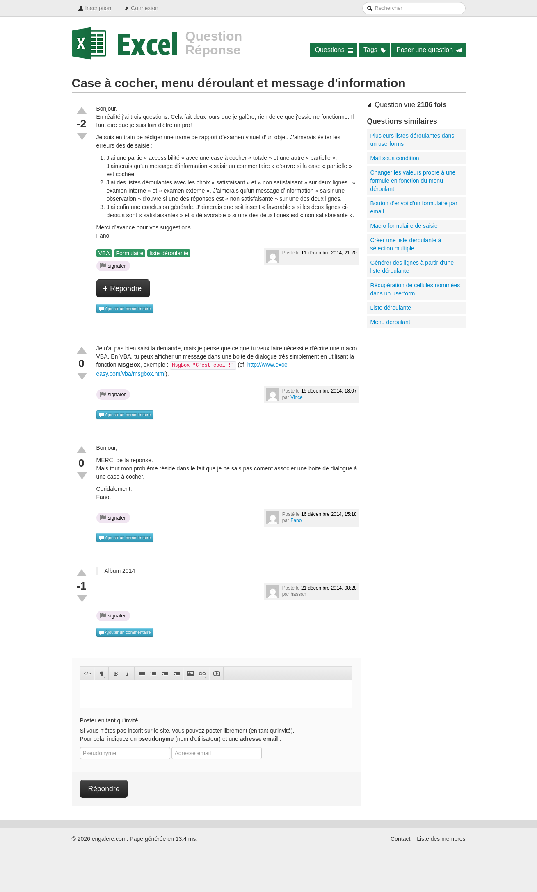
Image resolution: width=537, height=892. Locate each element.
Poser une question (429, 49)
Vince (296, 397)
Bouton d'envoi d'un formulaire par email (413, 207)
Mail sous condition (394, 158)
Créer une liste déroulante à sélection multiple (405, 244)
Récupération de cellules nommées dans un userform (415, 289)
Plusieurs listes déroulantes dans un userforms (412, 139)
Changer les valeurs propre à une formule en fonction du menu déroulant (413, 180)
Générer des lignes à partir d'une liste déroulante (412, 266)
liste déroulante (168, 253)
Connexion (140, 8)
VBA (104, 253)
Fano (296, 520)
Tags (374, 49)
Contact (400, 838)
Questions (334, 49)
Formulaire (130, 253)
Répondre (122, 288)
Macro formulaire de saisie (404, 225)
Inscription (95, 8)
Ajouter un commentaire (124, 309)
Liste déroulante (390, 307)
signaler (113, 265)
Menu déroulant (390, 322)
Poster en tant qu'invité (109, 720)
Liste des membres (441, 838)
